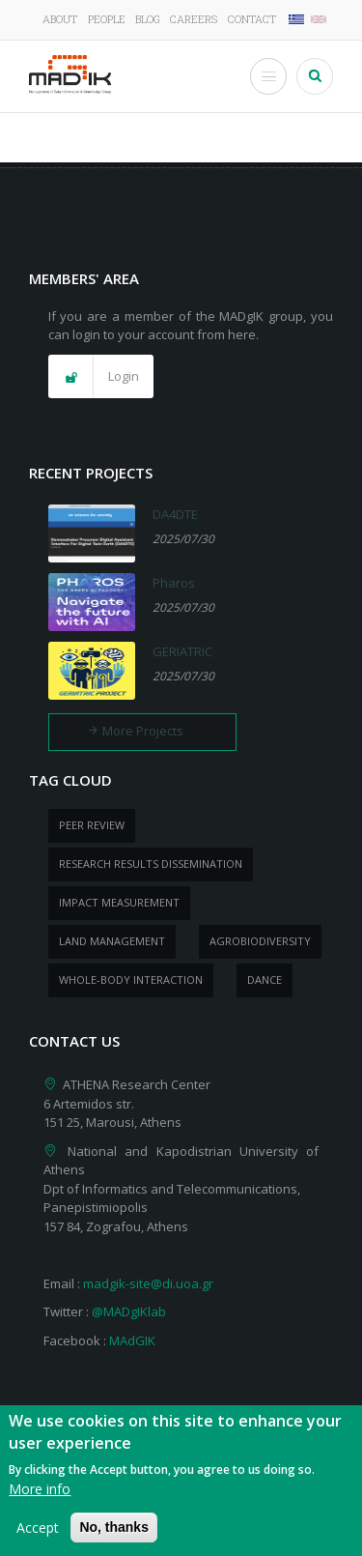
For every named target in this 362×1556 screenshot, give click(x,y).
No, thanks (114, 1537)
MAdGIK (132, 1340)
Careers (193, 19)
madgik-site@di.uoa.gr (148, 1283)
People (106, 19)
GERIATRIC (182, 651)
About (59, 19)
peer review (92, 825)
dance (264, 979)
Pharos (174, 582)
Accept (37, 1538)
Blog (147, 19)
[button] (100, 377)
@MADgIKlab (129, 1311)
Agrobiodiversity (260, 941)
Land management (112, 941)
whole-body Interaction (131, 979)
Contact (252, 19)
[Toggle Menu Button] (268, 76)
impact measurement (119, 902)
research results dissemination (150, 863)
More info (39, 1499)
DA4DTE (175, 514)
